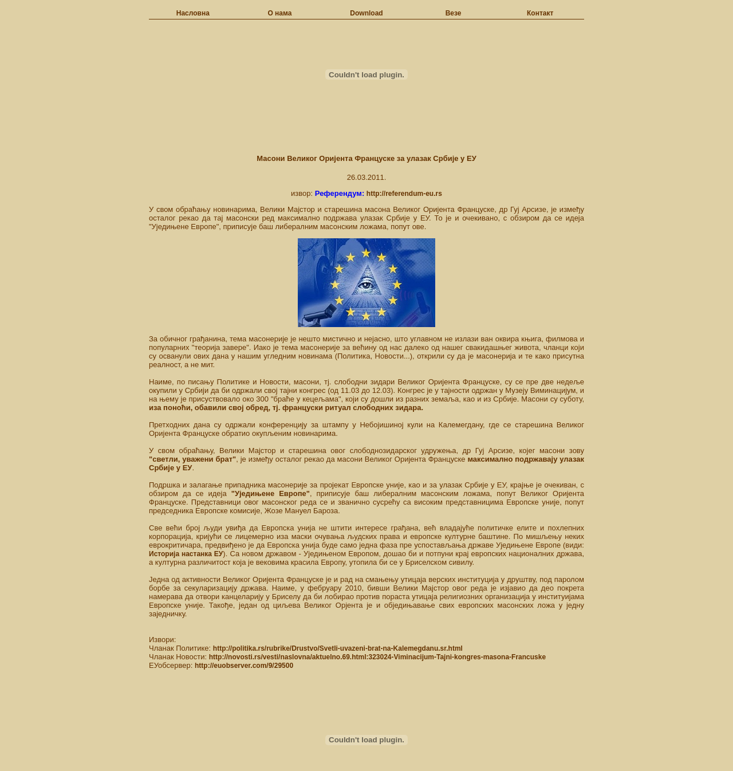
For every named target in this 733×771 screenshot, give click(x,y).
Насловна (193, 13)
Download (366, 13)
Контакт (540, 13)
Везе (454, 13)
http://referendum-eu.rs (404, 194)
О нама (279, 13)
